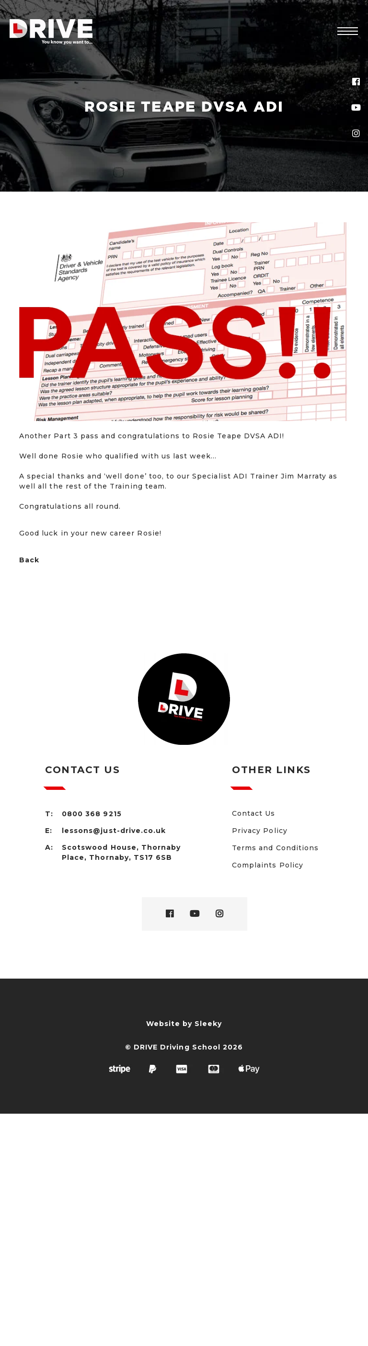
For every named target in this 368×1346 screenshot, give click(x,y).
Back (29, 560)
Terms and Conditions (275, 848)
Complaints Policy (267, 865)
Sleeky (208, 1023)
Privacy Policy (260, 830)
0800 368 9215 (92, 814)
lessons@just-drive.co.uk (114, 830)
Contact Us (254, 813)
